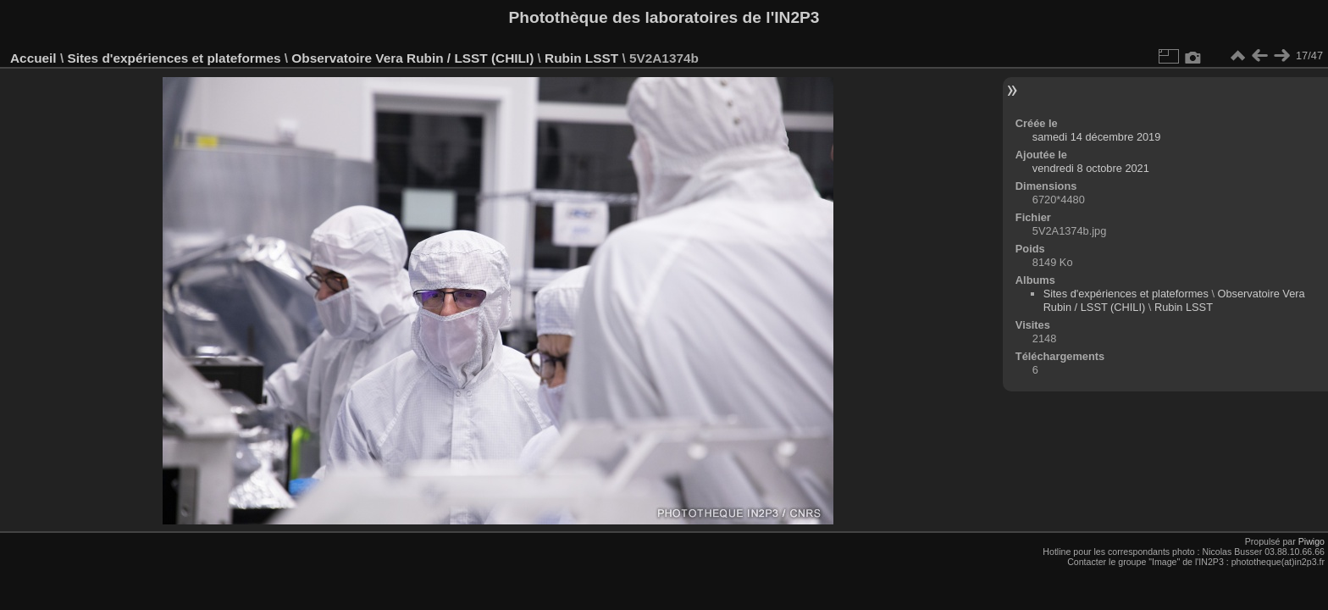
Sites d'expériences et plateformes (173, 58)
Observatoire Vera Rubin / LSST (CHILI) (412, 58)
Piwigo (1311, 541)
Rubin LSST (581, 58)
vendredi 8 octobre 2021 (1090, 168)
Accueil (33, 58)
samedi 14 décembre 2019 (1096, 136)
